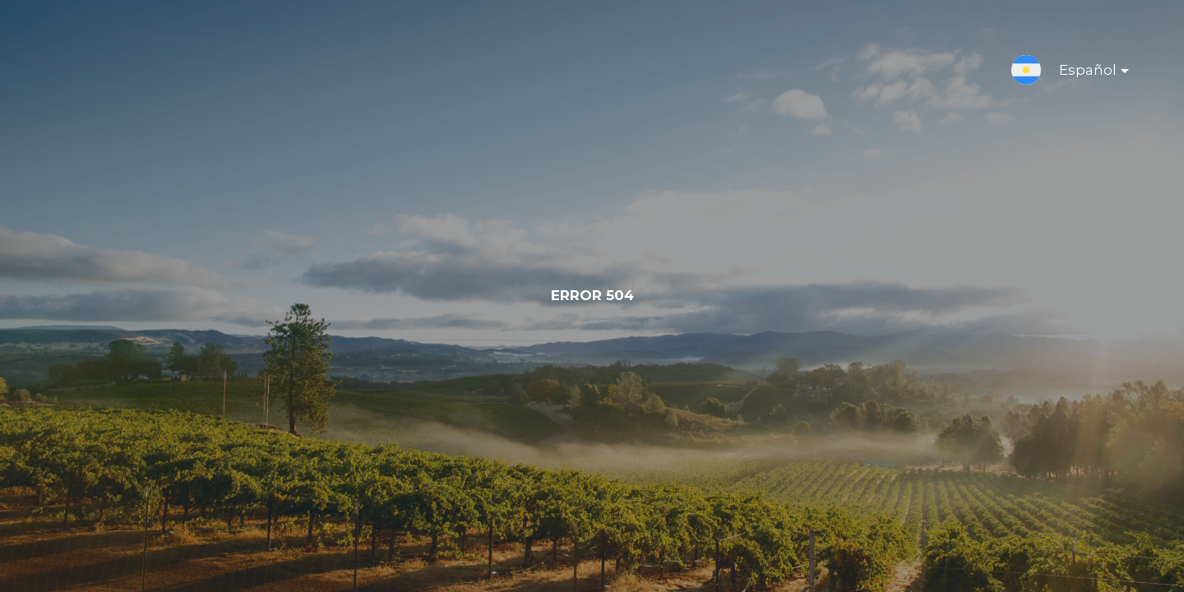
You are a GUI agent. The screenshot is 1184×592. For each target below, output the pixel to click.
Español (1081, 73)
